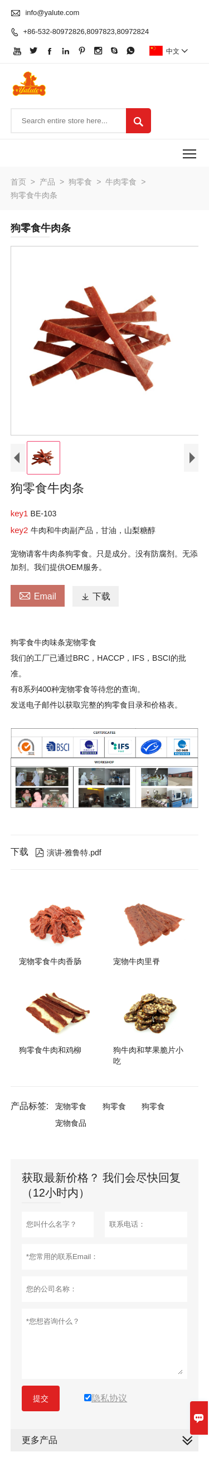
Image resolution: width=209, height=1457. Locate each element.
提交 (40, 1398)
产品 (47, 181)
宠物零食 (70, 1106)
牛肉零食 (121, 181)
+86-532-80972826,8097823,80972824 (86, 31)
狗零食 (80, 181)
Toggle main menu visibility (190, 149)
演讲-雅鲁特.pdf (68, 852)
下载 (95, 596)
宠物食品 (70, 1123)
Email (37, 595)
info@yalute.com (52, 12)
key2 (21, 530)
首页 (18, 181)
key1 (21, 513)
